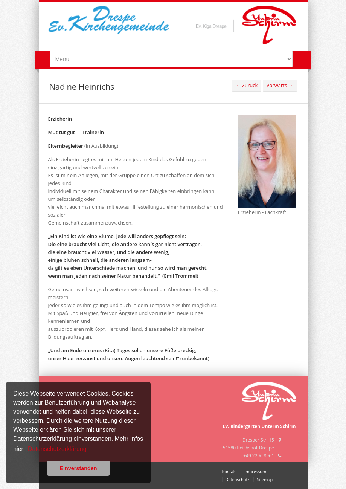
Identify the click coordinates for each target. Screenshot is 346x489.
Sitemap (265, 479)
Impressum (255, 471)
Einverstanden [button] (78, 468)
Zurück (247, 85)
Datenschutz (238, 479)
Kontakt (229, 471)
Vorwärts (280, 85)
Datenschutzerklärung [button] (57, 449)
